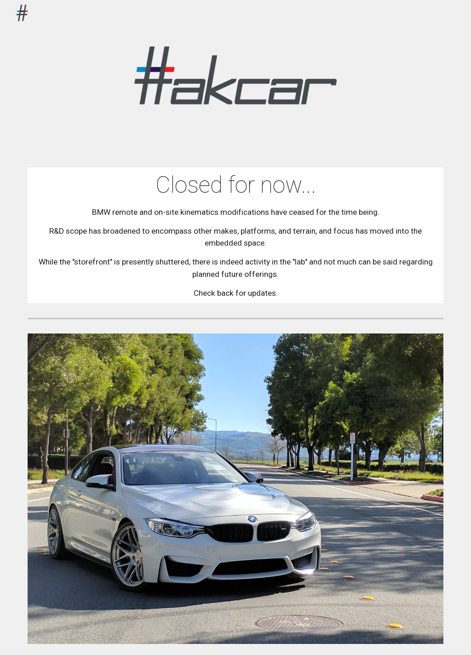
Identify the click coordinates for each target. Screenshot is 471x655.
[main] (236, 235)
